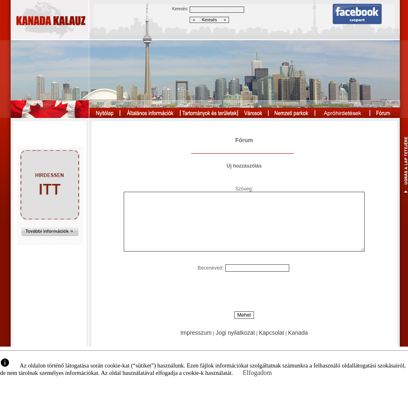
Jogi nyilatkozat (235, 332)
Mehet (244, 315)
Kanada (298, 332)
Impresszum (195, 332)
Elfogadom (257, 372)
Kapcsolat (271, 332)
